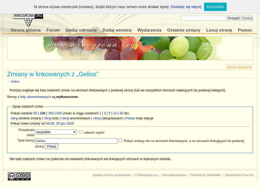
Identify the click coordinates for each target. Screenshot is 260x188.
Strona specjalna (239, 67)
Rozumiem (215, 7)
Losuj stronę (219, 30)
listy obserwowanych (35, 97)
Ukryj (14, 118)
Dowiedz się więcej (186, 7)
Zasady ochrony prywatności (112, 175)
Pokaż (130, 118)
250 (51, 113)
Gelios (15, 81)
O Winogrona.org (146, 175)
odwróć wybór (94, 132)
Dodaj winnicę (117, 30)
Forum (53, 30)
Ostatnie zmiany (183, 30)
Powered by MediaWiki (206, 175)
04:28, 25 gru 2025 (60, 123)
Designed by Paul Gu (239, 175)
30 (121, 113)
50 (35, 113)
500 (59, 113)
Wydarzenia (149, 30)
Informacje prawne (174, 175)
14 (115, 113)
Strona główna (26, 30)
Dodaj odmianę (81, 30)
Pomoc (245, 30)
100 (42, 113)
